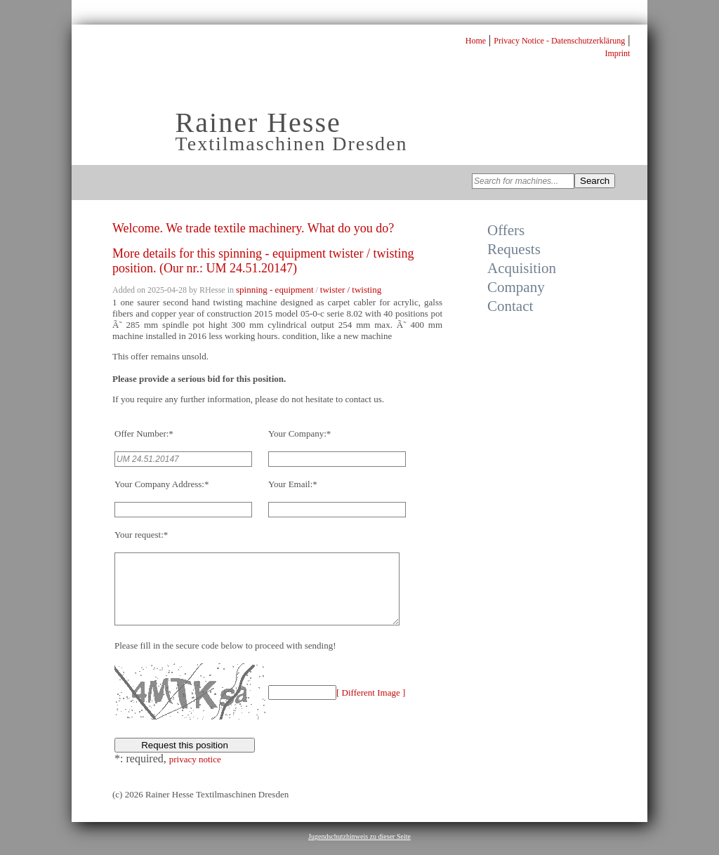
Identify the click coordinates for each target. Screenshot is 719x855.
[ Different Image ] (370, 707)
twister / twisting (350, 289)
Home (476, 41)
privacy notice (195, 774)
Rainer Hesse (258, 122)
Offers (506, 230)
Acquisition (521, 268)
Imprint (617, 53)
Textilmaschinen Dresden (292, 143)
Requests (514, 249)
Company (516, 287)
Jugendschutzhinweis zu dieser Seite (359, 851)
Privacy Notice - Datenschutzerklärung (559, 41)
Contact (510, 306)
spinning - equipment (275, 289)
